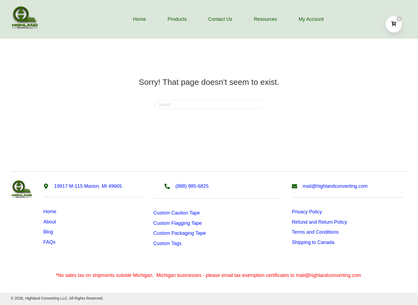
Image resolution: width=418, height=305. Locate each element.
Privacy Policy (307, 211)
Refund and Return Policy (319, 222)
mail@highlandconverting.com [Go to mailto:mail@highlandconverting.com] (335, 186)
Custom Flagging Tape (177, 223)
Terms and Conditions (315, 232)
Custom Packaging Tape (179, 233)
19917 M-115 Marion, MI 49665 (88, 186)
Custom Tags (167, 243)
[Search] (209, 104)
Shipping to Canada (313, 242)
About (49, 221)
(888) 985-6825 (191, 186)
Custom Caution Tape (176, 213)
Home (49, 211)
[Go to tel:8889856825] (170, 186)
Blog (48, 231)
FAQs (49, 242)
